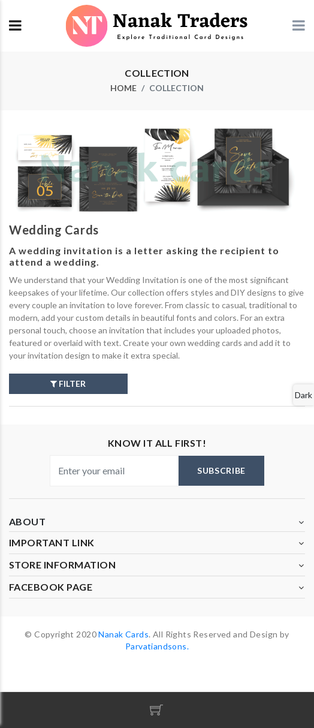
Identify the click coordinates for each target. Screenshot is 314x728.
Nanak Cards (123, 634)
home (123, 88)
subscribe (221, 470)
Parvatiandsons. (157, 646)
